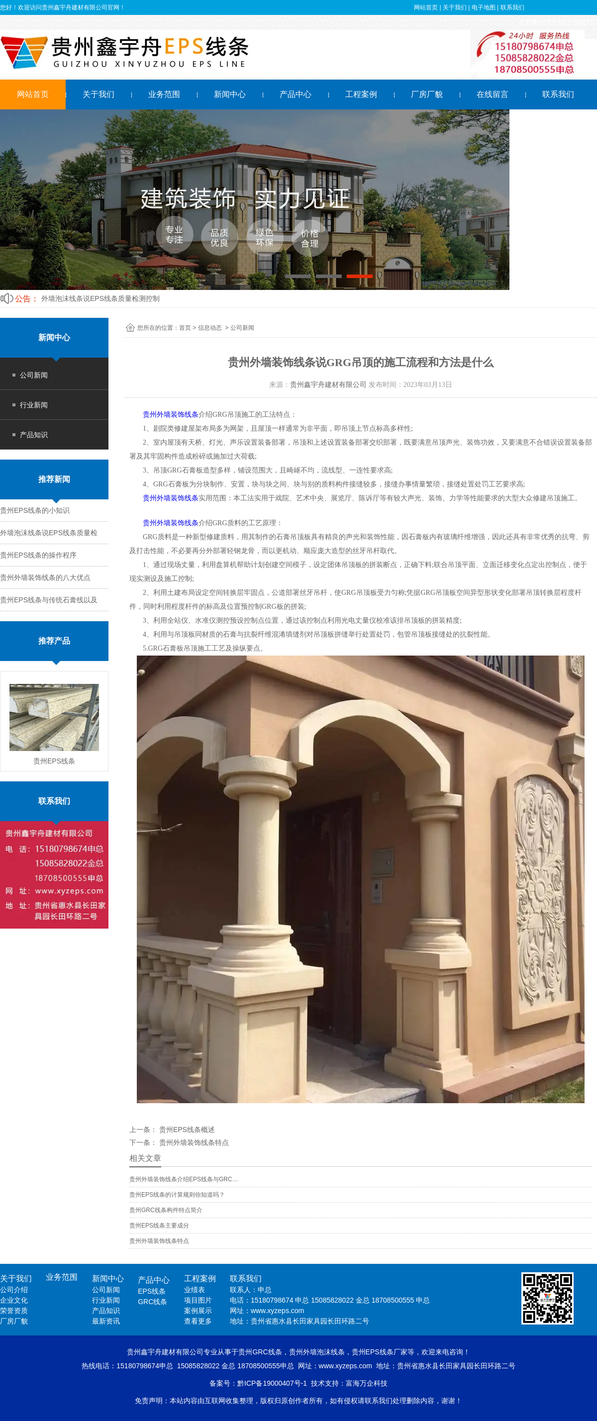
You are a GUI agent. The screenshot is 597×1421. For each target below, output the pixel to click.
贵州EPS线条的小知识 (35, 510)
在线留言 (492, 94)
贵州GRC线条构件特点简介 (165, 1210)
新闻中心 (230, 94)
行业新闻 (34, 405)
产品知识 (34, 435)
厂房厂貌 (427, 94)
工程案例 (361, 94)
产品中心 (295, 94)
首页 (185, 327)
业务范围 (164, 94)
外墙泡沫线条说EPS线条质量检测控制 (100, 298)
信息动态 (210, 327)
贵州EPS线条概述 (186, 1130)
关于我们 (98, 94)
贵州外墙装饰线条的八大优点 (45, 577)
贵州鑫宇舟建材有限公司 (328, 384)
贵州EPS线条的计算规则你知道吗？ (177, 1194)
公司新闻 (34, 375)
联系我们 (558, 94)
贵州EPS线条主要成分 (159, 1225)
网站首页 (33, 94)
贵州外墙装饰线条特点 (193, 1142)
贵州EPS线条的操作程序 (38, 555)
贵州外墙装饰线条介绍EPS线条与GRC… (183, 1179)
